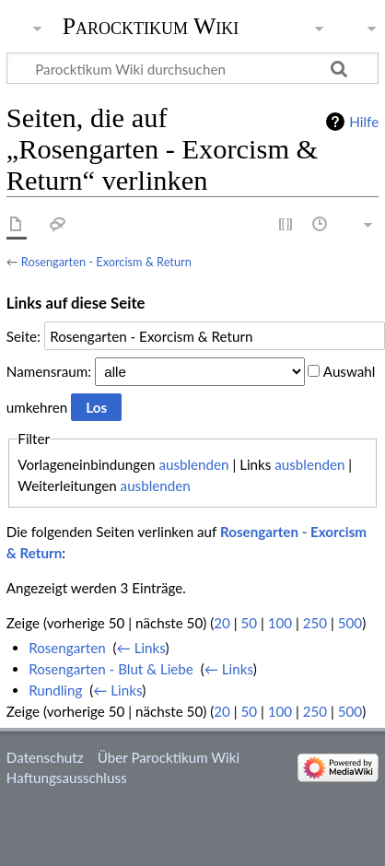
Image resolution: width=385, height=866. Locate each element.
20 (222, 622)
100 (280, 622)
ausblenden (193, 464)
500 (350, 622)
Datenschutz (45, 757)
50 (248, 622)
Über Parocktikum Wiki (168, 757)
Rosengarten (67, 647)
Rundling (55, 690)
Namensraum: (48, 371)
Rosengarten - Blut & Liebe (111, 669)
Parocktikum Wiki (151, 25)
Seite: (23, 336)
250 (315, 622)
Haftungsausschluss (66, 777)
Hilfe (364, 121)
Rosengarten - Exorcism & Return (106, 261)
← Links (141, 647)
